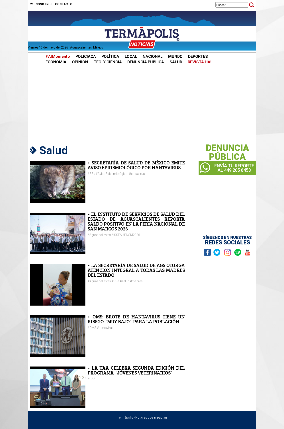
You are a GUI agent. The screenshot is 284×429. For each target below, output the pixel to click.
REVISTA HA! (199, 62)
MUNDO (175, 56)
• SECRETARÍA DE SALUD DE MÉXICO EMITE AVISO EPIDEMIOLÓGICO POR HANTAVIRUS (136, 165)
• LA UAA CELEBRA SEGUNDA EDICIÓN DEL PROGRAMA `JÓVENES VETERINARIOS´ (136, 370)
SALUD (176, 62)
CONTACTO (63, 4)
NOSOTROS (44, 4)
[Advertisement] (142, 104)
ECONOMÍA (55, 62)
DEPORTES (198, 56)
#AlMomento (57, 56)
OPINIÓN (80, 62)
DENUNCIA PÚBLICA (145, 62)
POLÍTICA (110, 56)
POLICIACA (85, 56)
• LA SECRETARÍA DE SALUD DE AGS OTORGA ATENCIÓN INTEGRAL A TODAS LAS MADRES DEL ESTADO (136, 270)
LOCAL (131, 56)
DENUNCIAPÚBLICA (227, 152)
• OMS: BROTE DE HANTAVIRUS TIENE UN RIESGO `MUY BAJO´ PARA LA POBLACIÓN (136, 319)
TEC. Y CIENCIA (108, 62)
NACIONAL (153, 56)
